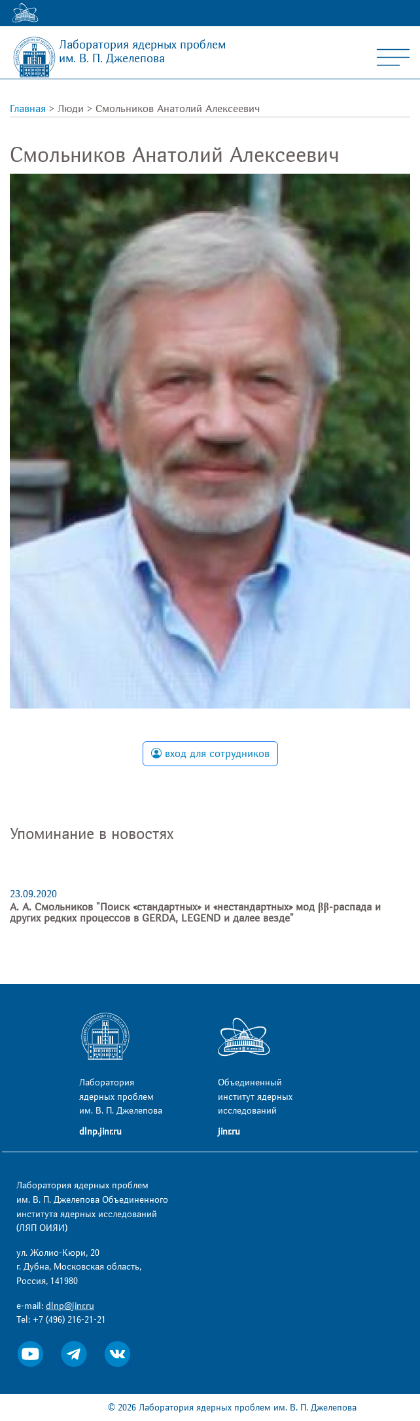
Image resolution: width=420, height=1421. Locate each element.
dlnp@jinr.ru (70, 1306)
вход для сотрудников (210, 753)
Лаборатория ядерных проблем (142, 52)
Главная (28, 108)
